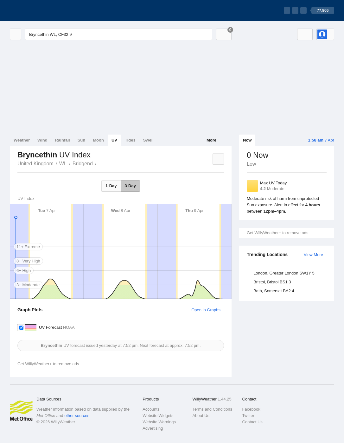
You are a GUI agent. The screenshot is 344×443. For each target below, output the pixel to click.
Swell (148, 140)
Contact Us (252, 422)
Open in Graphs (205, 309)
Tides (130, 140)
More (211, 140)
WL (63, 163)
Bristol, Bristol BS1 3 (272, 282)
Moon (98, 140)
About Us (200, 415)
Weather (22, 140)
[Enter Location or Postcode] (118, 34)
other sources (76, 415)
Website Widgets (158, 415)
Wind (42, 140)
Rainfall (62, 140)
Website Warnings (159, 422)
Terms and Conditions (212, 409)
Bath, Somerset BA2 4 (273, 290)
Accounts (151, 409)
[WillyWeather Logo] (39, 10)
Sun (82, 140)
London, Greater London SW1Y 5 (284, 273)
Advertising (153, 428)
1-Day (111, 185)
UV (114, 140)
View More (313, 254)
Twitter (248, 415)
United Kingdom (35, 163)
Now (247, 140)
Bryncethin (100, 163)
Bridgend (83, 163)
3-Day (130, 185)
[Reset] (195, 34)
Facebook (251, 409)
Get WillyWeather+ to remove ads (277, 232)
